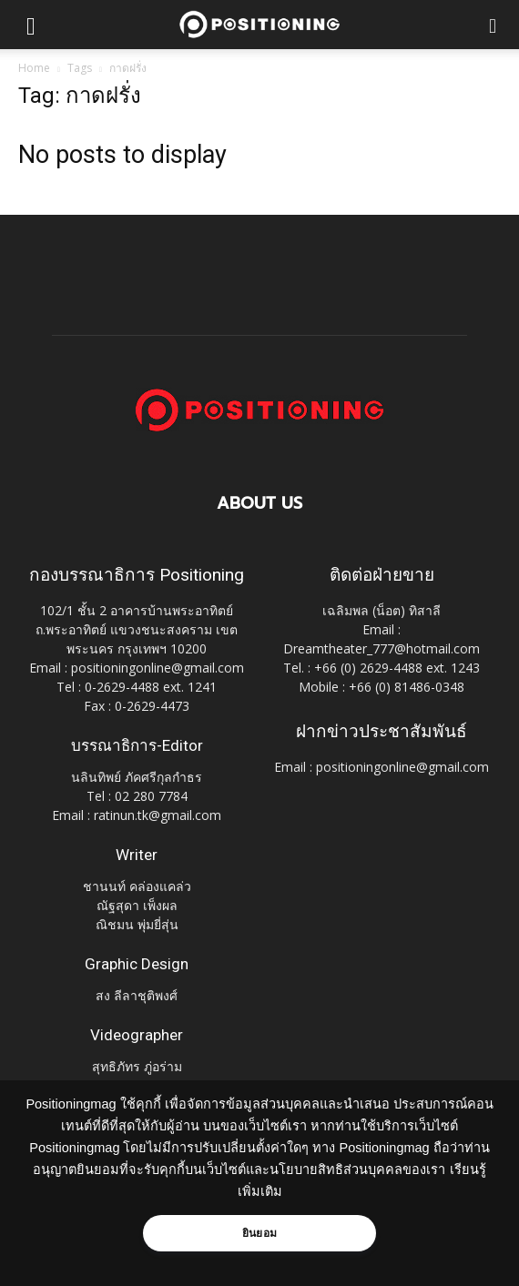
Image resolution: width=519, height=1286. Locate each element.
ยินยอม (259, 1233)
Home (34, 68)
